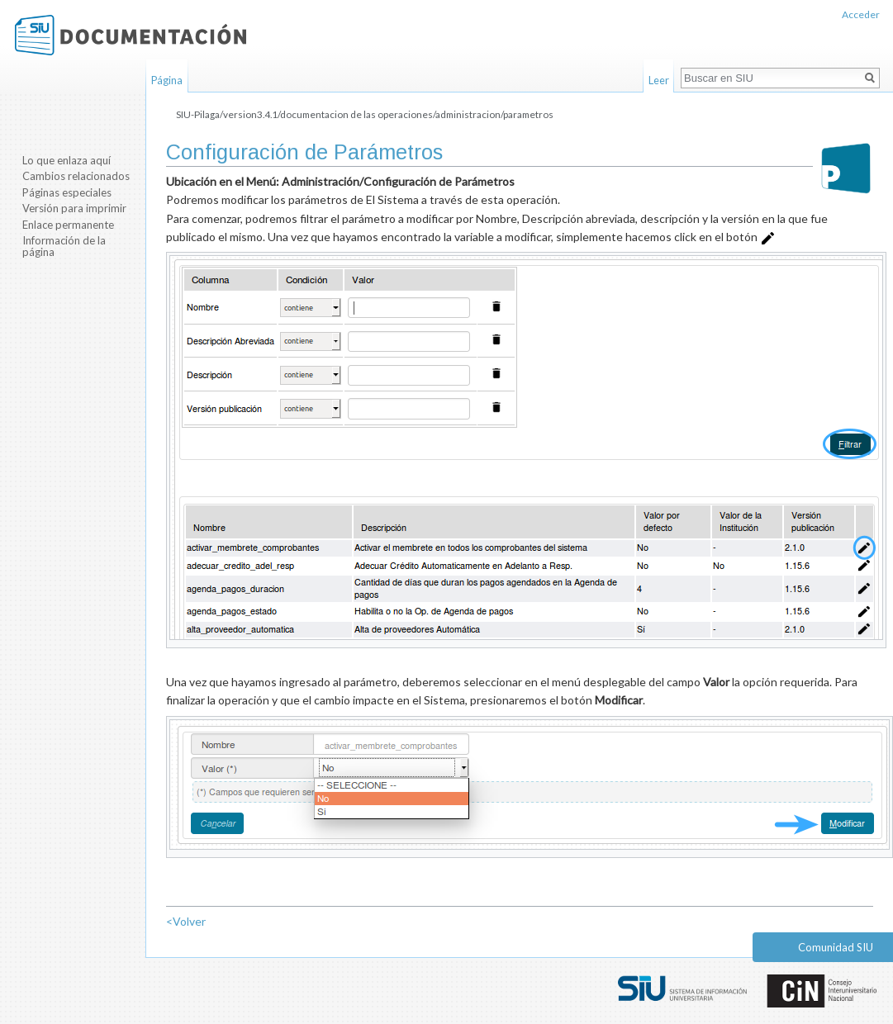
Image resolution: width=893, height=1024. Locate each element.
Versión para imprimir (74, 208)
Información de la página (64, 246)
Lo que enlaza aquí (66, 160)
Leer (658, 80)
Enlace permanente (68, 224)
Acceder (861, 14)
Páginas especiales (67, 192)
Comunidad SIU (835, 947)
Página (167, 80)
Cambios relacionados (76, 176)
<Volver (186, 921)
